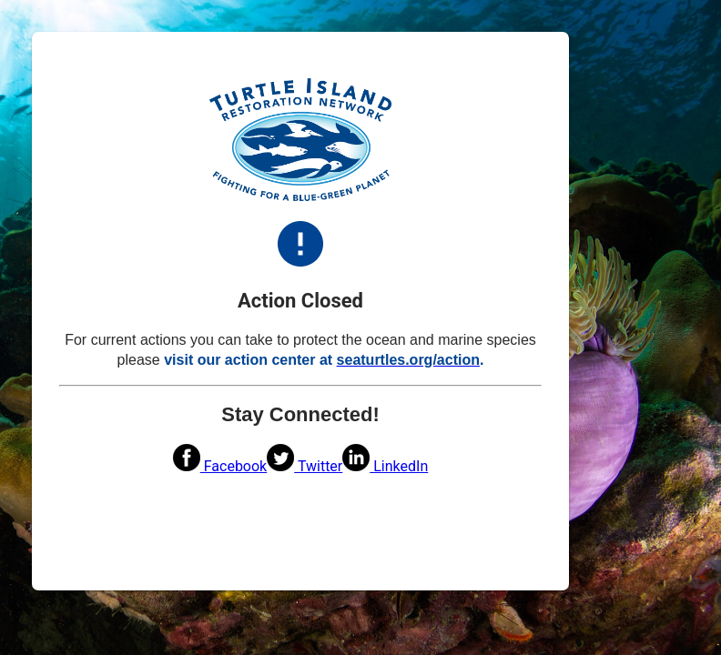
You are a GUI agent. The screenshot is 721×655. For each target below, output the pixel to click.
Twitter (304, 466)
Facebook (220, 466)
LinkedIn (385, 466)
